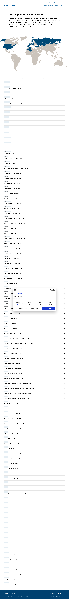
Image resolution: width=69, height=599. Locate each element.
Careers (56, 5)
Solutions (50, 5)
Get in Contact (52, 593)
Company (11, 12)
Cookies (22, 596)
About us (45, 5)
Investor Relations (44, 2)
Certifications (27, 596)
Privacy (17, 596)
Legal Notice (6, 596)
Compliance (12, 596)
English (62, 2)
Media (60, 5)
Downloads (56, 2)
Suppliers (51, 2)
